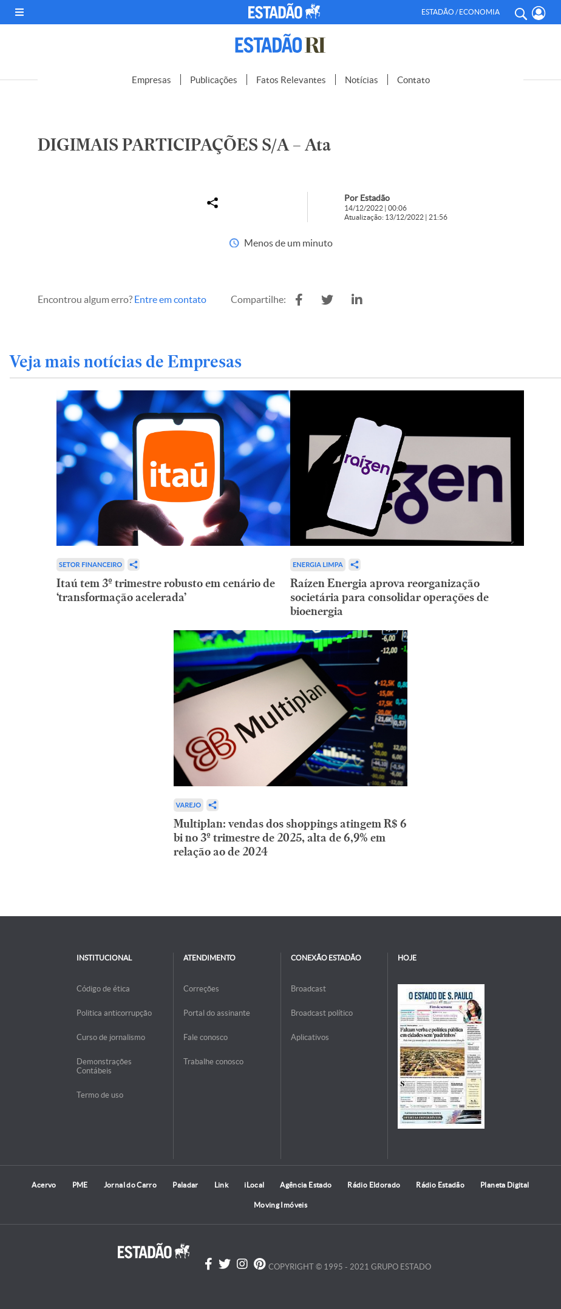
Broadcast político (322, 1013)
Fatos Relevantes (291, 80)
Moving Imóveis (280, 1205)
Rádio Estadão (440, 1185)
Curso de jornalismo (110, 1037)
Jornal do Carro (130, 1185)
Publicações (213, 80)
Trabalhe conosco (213, 1061)
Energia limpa (318, 564)
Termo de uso (99, 1095)
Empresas (151, 80)
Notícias (361, 80)
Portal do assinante (216, 1013)
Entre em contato (170, 299)
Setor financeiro (90, 564)
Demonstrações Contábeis (104, 1066)
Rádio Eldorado (373, 1185)
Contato (413, 80)
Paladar (185, 1185)
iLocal (254, 1185)
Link (221, 1185)
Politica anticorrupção (114, 1013)
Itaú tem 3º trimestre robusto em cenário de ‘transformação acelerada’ (165, 590)
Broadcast (308, 988)
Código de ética (103, 988)
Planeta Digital (504, 1185)
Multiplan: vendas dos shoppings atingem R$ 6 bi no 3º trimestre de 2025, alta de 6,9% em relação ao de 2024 (290, 837)
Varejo (189, 805)
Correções (201, 988)
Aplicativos (310, 1037)
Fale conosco (205, 1037)
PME (80, 1185)
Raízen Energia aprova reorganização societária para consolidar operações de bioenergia (389, 597)
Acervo (44, 1185)
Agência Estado (306, 1185)
